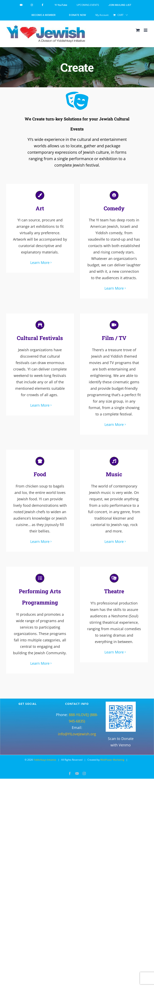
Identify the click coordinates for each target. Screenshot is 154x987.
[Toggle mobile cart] (138, 30)
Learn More (40, 261)
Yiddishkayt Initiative (44, 756)
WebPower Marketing (112, 756)
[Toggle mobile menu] (146, 30)
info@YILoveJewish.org (77, 730)
